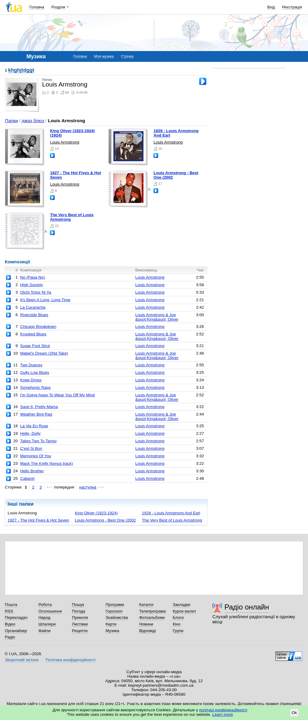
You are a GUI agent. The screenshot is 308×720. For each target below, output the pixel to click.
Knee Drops (31, 380)
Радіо (10, 637)
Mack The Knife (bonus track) (46, 463)
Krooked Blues (33, 334)
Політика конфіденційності (70, 660)
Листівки (80, 624)
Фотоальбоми (152, 617)
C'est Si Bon (31, 448)
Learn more (222, 714)
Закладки (181, 604)
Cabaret (27, 478)
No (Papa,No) (32, 277)
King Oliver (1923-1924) (96, 513)
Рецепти (80, 630)
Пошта (11, 604)
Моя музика (104, 56)
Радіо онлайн (246, 607)
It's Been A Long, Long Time (45, 300)
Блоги (178, 617)
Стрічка (127, 56)
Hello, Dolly (30, 433)
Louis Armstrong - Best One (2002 (105, 520)
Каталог (146, 604)
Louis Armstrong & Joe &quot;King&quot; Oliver (156, 317)
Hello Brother (32, 471)
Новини (146, 624)
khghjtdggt (21, 70)
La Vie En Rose (34, 426)
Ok (294, 712)
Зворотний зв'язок (21, 660)
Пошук (78, 604)
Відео (10, 624)
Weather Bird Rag (36, 414)
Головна (36, 7)
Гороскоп (114, 611)
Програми (115, 604)
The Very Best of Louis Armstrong (172, 520)
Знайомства (117, 617)
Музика (112, 630)
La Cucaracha (32, 307)
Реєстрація (292, 7)
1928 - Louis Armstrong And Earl (171, 513)
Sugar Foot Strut (35, 345)
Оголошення (50, 611)
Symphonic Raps (35, 387)
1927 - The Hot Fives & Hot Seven (38, 520)
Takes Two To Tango (38, 441)
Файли (44, 630)
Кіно (176, 624)
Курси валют (184, 611)
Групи (178, 630)
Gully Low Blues (34, 372)
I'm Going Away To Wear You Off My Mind (57, 395)
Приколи (80, 617)
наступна (87, 487)
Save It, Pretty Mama (39, 406)
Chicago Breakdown (38, 326)
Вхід (271, 7)
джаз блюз (33, 120)
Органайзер (16, 630)
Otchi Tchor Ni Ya (35, 292)
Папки (11, 120)
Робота (45, 604)
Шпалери (47, 624)
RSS (9, 611)
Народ (44, 617)
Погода (78, 611)
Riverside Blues (34, 315)
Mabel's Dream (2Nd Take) (44, 353)
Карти (111, 624)
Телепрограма (152, 611)
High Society (31, 285)
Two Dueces (31, 365)
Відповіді (147, 630)
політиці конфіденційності (223, 710)
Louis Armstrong (64, 142)
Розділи (58, 7)
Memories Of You (35, 456)
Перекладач (16, 617)
